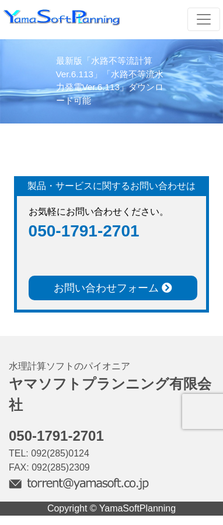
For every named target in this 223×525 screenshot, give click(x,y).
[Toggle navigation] (203, 19)
